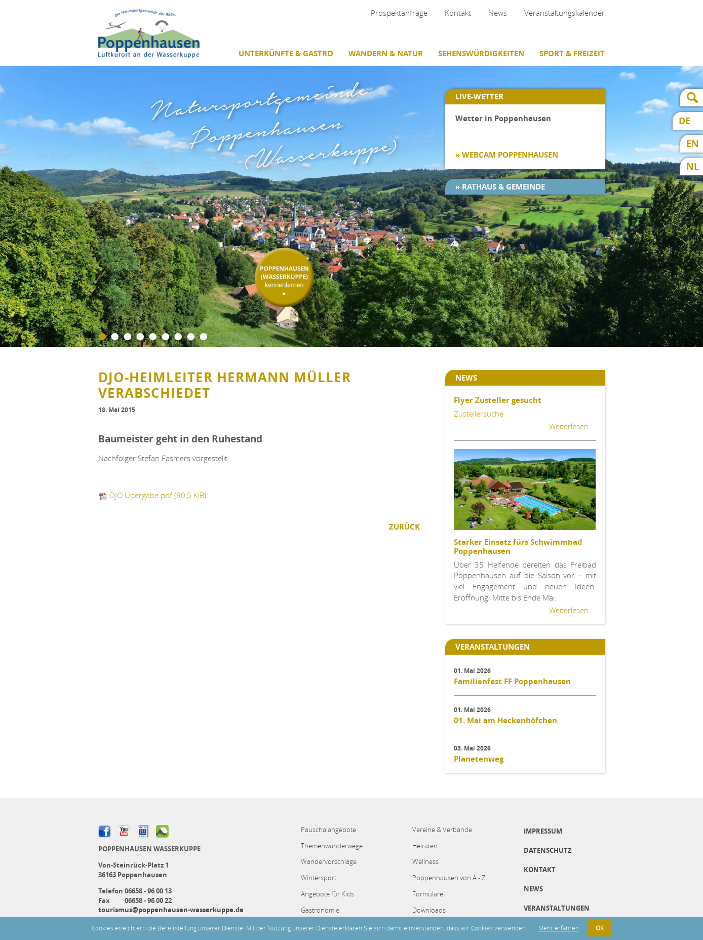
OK (600, 928)
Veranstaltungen (557, 908)
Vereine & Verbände (442, 829)
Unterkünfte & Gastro (286, 53)
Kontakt (458, 13)
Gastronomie (320, 910)
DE (684, 121)
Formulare (427, 893)
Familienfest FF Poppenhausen (512, 681)
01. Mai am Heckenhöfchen (505, 720)
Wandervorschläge (329, 861)
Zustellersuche (478, 413)
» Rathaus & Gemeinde (500, 186)
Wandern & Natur (385, 53)
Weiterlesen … (572, 426)
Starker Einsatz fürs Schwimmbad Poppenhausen (518, 546)
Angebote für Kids (327, 893)
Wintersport (318, 877)
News (497, 13)
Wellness (425, 861)
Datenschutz (548, 850)
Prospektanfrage (399, 13)
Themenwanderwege (332, 845)
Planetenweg (478, 759)
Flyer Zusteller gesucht (497, 400)
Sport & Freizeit (572, 53)
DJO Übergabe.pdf (157, 495)
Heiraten (425, 845)
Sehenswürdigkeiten (481, 53)
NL (692, 166)
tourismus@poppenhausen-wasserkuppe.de (171, 909)
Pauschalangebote (328, 829)
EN (692, 143)
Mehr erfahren (558, 928)
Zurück (404, 526)
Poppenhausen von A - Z (448, 877)
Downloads (429, 910)
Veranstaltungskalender (564, 13)
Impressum (543, 831)
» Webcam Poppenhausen (506, 154)
